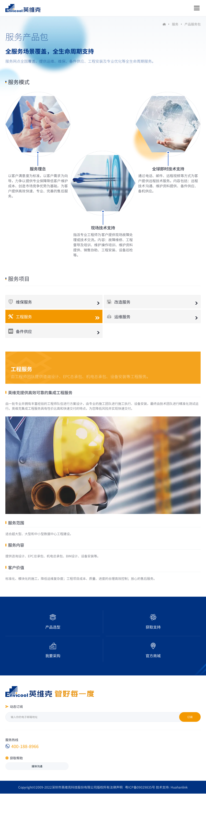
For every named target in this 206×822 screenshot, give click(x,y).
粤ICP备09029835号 (140, 787)
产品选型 (52, 627)
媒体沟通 (37, 766)
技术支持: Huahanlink (171, 787)
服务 (175, 24)
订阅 (190, 717)
